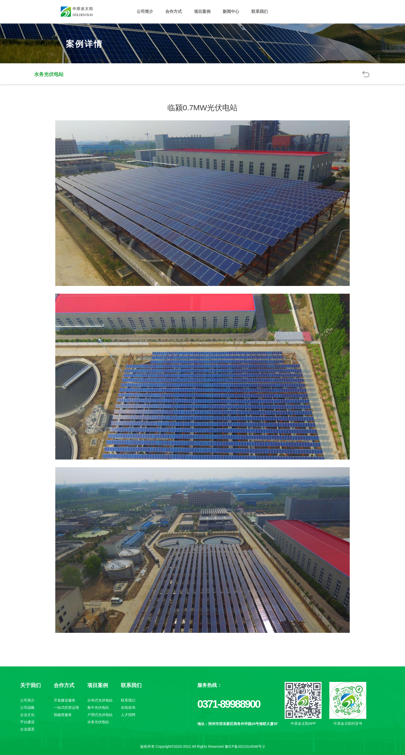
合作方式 (173, 11)
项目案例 (202, 11)
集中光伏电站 (98, 707)
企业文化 (27, 715)
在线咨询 (128, 707)
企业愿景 (27, 729)
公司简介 (145, 11)
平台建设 (27, 722)
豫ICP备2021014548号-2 (245, 746)
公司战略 (27, 707)
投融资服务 (63, 715)
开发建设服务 (64, 700)
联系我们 (259, 11)
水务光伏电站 (98, 722)
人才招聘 (128, 715)
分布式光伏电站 (100, 700)
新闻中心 (231, 11)
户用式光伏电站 (100, 715)
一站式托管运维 (66, 707)
